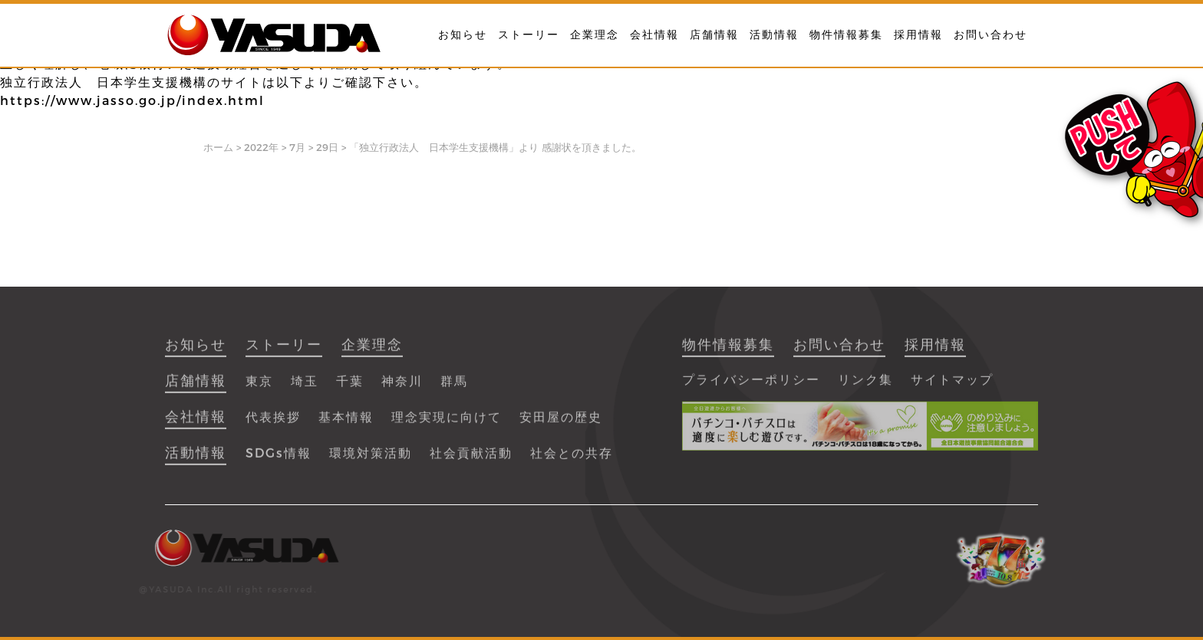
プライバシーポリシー (751, 386)
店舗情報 (714, 34)
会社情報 (654, 34)
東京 (259, 387)
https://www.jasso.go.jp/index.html (132, 101)
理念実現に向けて (446, 423)
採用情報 (918, 34)
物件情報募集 (846, 34)
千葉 (350, 387)
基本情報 (346, 423)
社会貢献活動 (471, 459)
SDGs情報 (278, 459)
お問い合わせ (990, 34)
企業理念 (594, 34)
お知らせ (462, 34)
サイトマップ (952, 386)
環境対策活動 (370, 459)
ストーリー (528, 34)
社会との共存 (571, 459)
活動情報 (774, 34)
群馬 (454, 387)
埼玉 (304, 387)
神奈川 (402, 387)
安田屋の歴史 (560, 423)
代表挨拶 (273, 423)
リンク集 (865, 386)
